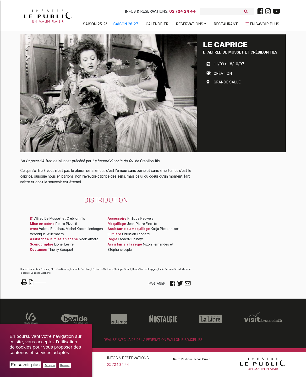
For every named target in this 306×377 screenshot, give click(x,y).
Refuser (65, 365)
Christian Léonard (136, 236)
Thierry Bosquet (60, 251)
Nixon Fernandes (156, 246)
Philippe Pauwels (140, 220)
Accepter (50, 365)
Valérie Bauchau (51, 231)
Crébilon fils (264, 54)
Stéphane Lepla (120, 251)
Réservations (189, 24)
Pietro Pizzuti (66, 226)
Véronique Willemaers (47, 236)
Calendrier (157, 24)
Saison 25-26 (95, 24)
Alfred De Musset (226, 54)
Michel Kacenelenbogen (84, 231)
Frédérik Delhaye (131, 241)
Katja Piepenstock (165, 231)
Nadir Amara (88, 241)
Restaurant (226, 24)
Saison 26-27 (125, 24)
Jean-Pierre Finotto (142, 226)
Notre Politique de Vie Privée (191, 361)
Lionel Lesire (64, 246)
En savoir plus (25, 364)
